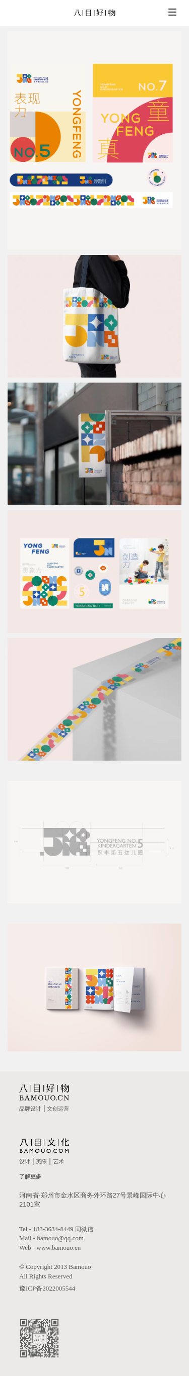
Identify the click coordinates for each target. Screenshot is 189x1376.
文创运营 (58, 1109)
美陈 (41, 1161)
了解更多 (30, 1176)
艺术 (58, 1161)
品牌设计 (30, 1109)
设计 (24, 1161)
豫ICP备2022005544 (47, 1288)
